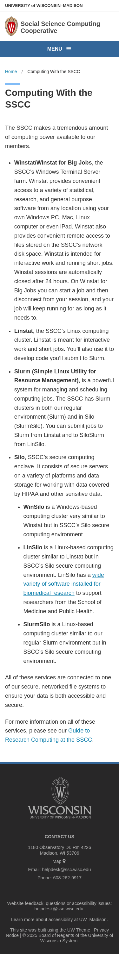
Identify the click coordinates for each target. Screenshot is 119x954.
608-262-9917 (67, 877)
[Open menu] (59, 49)
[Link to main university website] (59, 819)
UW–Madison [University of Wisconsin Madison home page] (44, 5)
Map (60, 861)
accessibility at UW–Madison (78, 919)
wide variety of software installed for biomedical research (63, 584)
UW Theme (78, 929)
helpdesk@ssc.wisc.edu (66, 869)
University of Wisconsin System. (76, 938)
